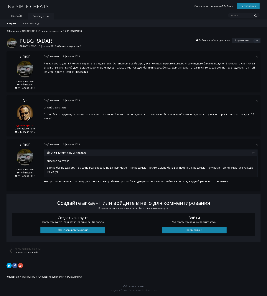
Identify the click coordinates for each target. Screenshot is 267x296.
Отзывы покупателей (69, 46)
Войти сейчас (194, 230)
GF (25, 100)
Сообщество (41, 16)
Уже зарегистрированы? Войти (213, 6)
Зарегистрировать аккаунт (73, 230)
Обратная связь (133, 286)
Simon (32, 46)
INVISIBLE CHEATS (27, 6)
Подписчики (242, 40)
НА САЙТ (16, 16)
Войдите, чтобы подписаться (214, 40)
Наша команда (31, 23)
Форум (11, 23)
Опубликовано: (62, 56)
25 (257, 40)
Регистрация (248, 6)
